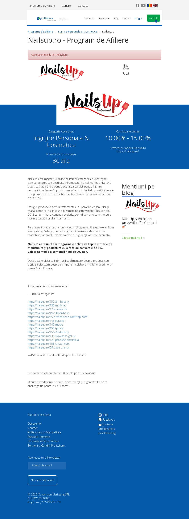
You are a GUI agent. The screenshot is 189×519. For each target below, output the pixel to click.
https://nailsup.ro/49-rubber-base (48, 313)
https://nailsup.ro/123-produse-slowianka (53, 340)
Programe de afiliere (40, 31)
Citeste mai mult (133, 238)
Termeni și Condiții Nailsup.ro (128, 148)
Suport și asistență (39, 414)
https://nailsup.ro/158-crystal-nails (49, 343)
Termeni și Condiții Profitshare (46, 445)
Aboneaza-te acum (42, 480)
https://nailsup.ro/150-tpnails (46, 328)
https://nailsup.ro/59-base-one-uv (48, 347)
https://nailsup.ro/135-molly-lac (47, 305)
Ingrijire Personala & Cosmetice (77, 31)
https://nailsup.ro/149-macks (45, 324)
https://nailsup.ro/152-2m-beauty (48, 301)
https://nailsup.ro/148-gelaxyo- (46, 320)
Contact (83, 5)
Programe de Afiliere (42, 5)
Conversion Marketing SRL (54, 494)
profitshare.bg (107, 433)
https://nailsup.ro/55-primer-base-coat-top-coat (57, 317)
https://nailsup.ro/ (128, 151)
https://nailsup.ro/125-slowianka (47, 309)
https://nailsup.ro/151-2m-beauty (48, 332)
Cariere (66, 5)
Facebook (106, 420)
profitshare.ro (106, 428)
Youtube (105, 424)
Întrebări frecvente (39, 436)
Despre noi (34, 423)
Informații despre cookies (43, 441)
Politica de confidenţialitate (44, 432)
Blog (103, 415)
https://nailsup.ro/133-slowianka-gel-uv (51, 336)
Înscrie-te (153, 18)
